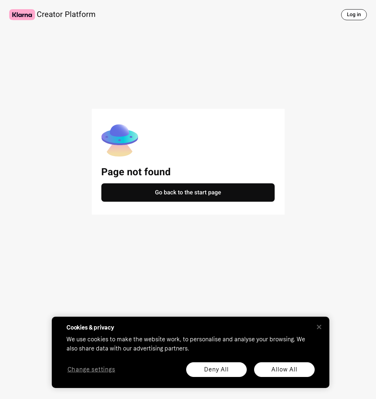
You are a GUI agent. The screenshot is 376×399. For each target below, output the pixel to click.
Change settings (91, 369)
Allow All (284, 369)
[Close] (319, 327)
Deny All (216, 369)
